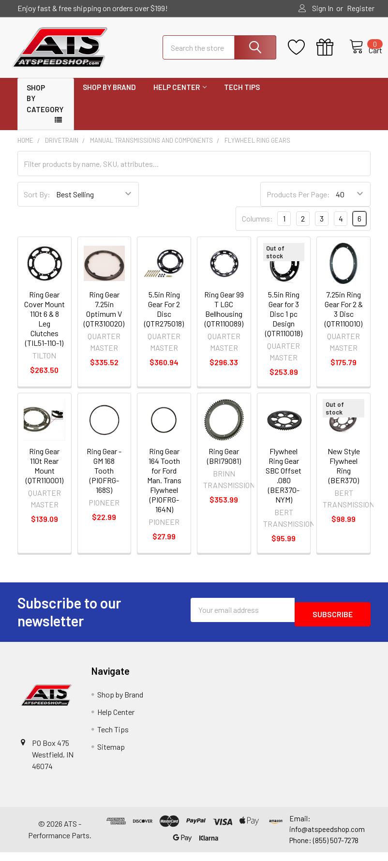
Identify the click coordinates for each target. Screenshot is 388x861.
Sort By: (37, 203)
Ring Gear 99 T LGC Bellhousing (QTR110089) (224, 317)
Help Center (180, 95)
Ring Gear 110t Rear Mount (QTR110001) (44, 474)
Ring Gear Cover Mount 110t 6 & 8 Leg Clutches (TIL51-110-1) (44, 327)
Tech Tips (242, 95)
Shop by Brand (109, 95)
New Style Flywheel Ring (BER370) (344, 474)
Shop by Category (45, 107)
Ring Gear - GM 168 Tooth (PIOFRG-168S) (104, 479)
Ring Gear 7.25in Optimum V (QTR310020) (104, 317)
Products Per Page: (298, 203)
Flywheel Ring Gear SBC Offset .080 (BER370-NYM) (283, 484)
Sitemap (111, 755)
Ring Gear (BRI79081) (224, 464)
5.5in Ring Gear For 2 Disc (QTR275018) (164, 317)
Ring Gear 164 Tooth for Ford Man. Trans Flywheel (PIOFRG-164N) (164, 488)
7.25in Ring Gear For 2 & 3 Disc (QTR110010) (344, 317)
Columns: (257, 227)
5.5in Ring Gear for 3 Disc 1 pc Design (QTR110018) (283, 322)
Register (360, 8)
